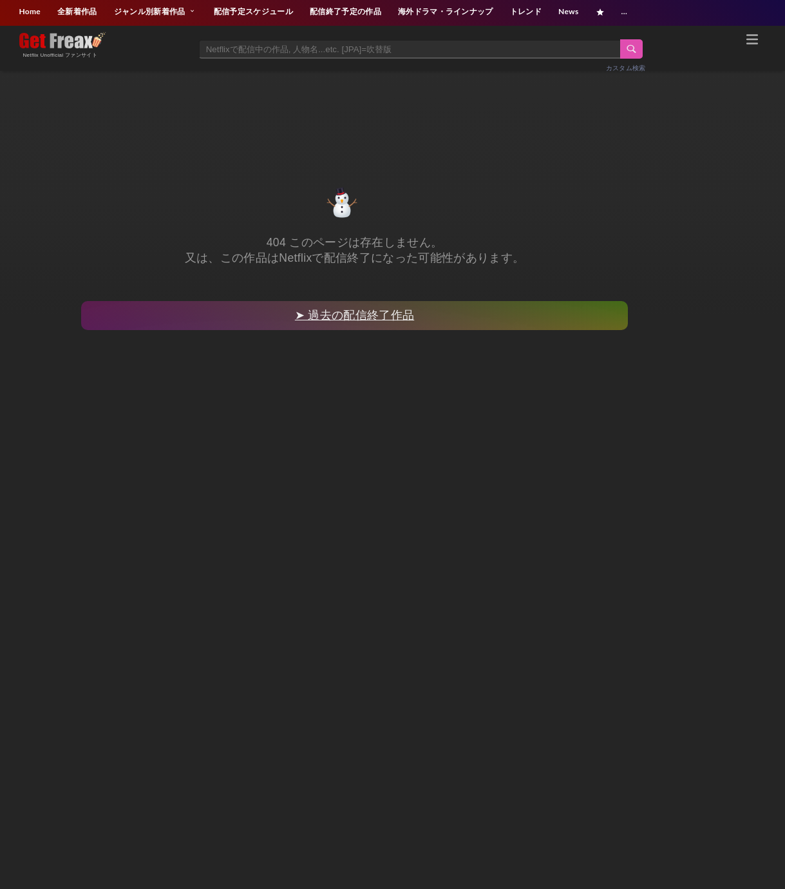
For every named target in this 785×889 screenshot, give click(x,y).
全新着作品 (77, 11)
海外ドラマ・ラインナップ (445, 11)
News (568, 11)
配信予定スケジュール (253, 11)
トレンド (526, 11)
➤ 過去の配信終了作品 (354, 315)
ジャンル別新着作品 (155, 11)
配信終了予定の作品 (345, 11)
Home (30, 11)
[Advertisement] (392, 114)
